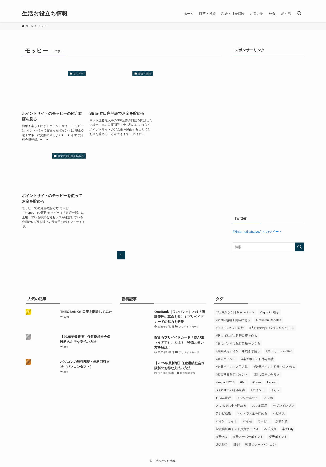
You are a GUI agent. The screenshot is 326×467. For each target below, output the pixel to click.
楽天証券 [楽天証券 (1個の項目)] (222, 444)
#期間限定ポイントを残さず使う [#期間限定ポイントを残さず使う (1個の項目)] (238, 351)
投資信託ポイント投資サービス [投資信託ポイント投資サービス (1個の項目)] (237, 429)
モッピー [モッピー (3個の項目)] (264, 421)
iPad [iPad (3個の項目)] (243, 382)
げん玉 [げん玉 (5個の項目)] (275, 390)
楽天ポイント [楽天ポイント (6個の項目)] (278, 436)
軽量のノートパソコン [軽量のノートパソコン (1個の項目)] (260, 444)
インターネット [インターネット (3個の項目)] (247, 398)
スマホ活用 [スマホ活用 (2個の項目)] (259, 405)
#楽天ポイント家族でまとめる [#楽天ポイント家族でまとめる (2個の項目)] (274, 367)
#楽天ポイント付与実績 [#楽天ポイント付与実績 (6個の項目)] (257, 359)
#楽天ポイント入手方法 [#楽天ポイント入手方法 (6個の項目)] (232, 367)
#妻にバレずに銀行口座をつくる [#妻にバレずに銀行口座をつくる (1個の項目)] (238, 343)
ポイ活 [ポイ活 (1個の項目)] (247, 421)
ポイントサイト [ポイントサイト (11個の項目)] (226, 421)
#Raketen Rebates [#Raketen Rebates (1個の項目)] (268, 320)
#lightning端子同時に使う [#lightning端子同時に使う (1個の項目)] (233, 320)
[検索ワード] (268, 246)
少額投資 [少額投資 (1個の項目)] (281, 421)
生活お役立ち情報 (45, 13)
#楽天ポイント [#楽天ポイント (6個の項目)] (226, 359)
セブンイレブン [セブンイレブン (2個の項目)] (283, 405)
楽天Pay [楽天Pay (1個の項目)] (221, 436)
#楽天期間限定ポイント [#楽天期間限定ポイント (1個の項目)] (232, 374)
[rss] (301, 2)
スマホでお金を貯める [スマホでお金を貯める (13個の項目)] (231, 405)
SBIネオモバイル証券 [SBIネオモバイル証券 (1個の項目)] (230, 390)
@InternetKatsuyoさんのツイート (257, 232)
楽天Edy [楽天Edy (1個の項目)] (287, 429)
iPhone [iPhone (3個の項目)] (256, 382)
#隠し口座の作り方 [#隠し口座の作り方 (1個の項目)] (267, 374)
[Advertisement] (268, 131)
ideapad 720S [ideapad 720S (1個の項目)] (225, 382)
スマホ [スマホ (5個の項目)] (268, 398)
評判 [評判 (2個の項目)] (237, 444)
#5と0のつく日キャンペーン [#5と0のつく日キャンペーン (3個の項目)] (235, 312)
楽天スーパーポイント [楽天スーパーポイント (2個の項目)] (248, 436)
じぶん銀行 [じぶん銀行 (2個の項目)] (223, 398)
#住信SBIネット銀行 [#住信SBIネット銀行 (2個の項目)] (230, 328)
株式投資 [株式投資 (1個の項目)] (270, 429)
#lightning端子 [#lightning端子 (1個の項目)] (269, 312)
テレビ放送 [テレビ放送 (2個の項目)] (223, 413)
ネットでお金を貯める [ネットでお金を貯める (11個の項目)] (252, 413)
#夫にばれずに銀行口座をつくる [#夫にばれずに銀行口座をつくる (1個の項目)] (271, 328)
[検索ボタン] (299, 13)
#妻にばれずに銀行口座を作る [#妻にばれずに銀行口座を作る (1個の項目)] (236, 335)
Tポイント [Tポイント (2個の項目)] (258, 390)
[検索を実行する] (299, 246)
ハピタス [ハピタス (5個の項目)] (279, 413)
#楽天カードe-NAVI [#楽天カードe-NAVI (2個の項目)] (279, 351)
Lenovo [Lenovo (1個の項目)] (272, 382)
